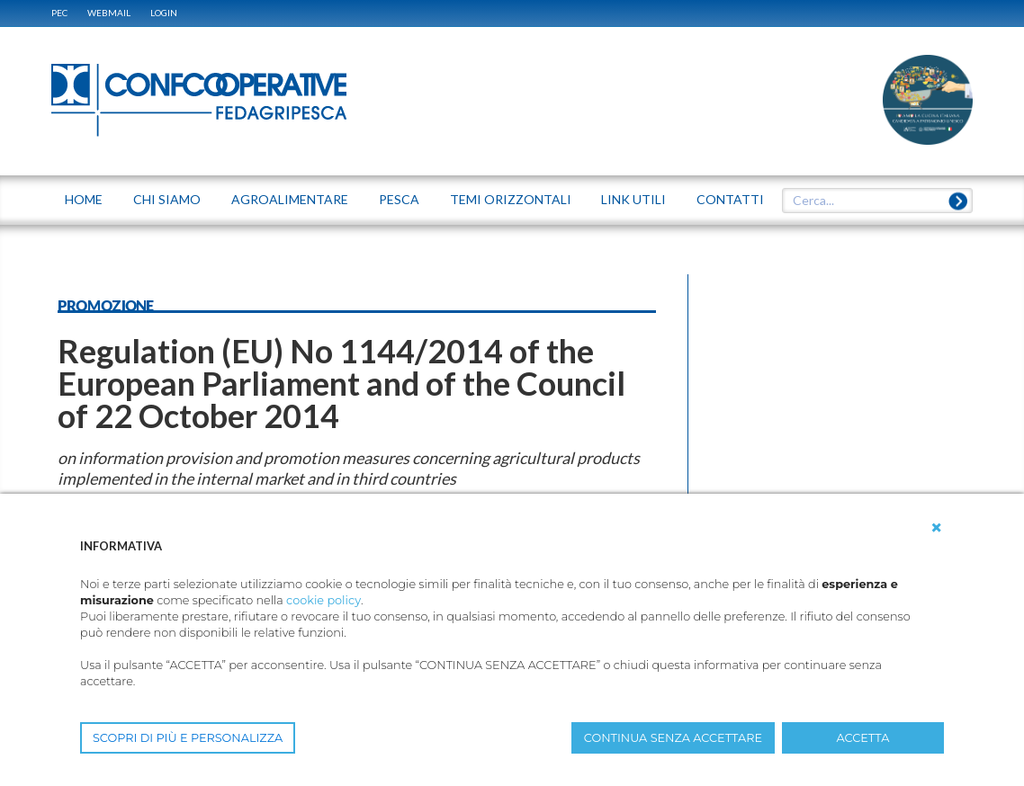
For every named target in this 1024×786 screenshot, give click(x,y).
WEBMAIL (108, 12)
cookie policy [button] (323, 600)
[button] (936, 527)
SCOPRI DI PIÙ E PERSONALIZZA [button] (188, 738)
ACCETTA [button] (863, 738)
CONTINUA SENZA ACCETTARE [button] (673, 738)
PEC (59, 12)
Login (163, 12)
